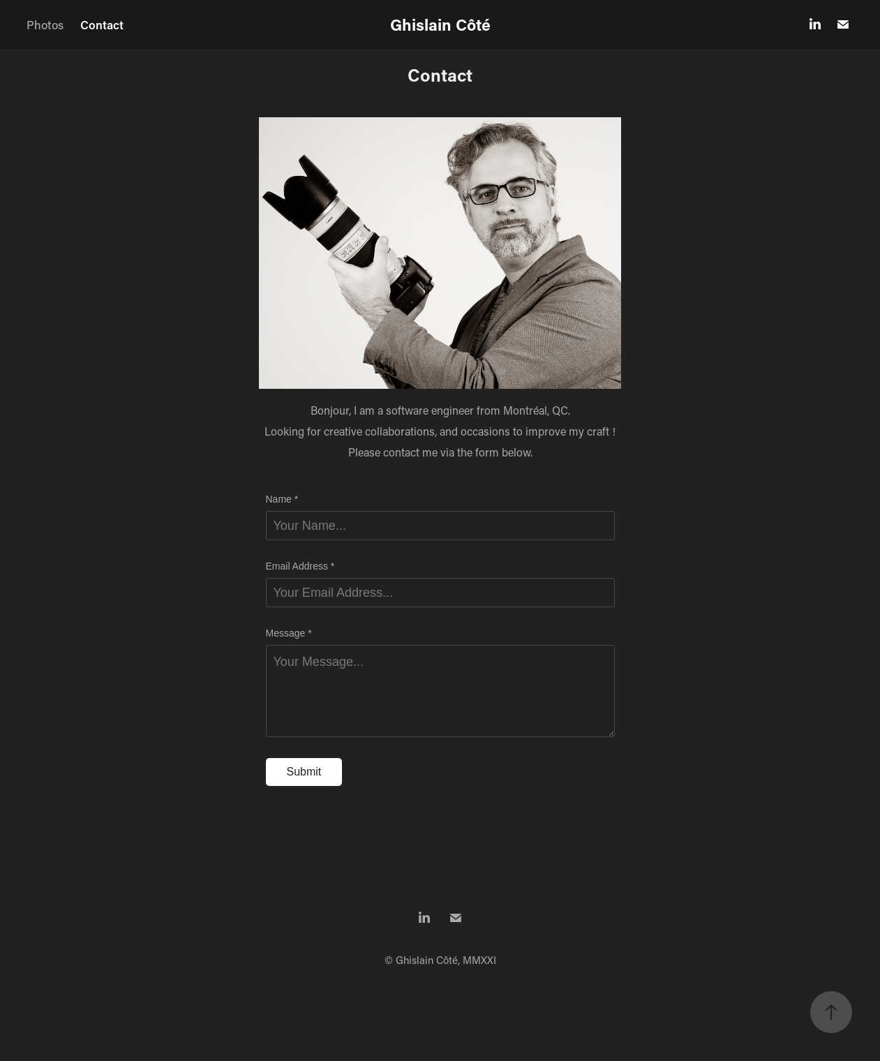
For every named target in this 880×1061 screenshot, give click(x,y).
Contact (102, 24)
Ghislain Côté (440, 24)
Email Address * (300, 566)
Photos (45, 24)
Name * (282, 499)
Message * (289, 633)
